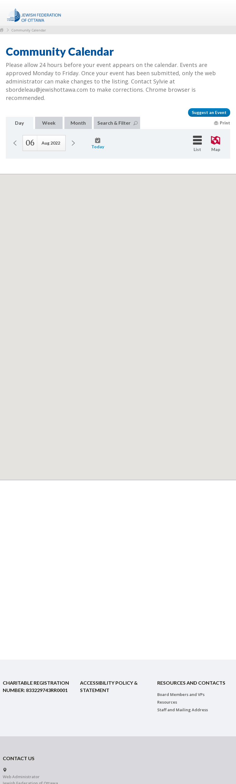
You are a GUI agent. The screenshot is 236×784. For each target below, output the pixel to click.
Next (73, 143)
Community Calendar (28, 30)
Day (19, 123)
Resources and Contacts (191, 683)
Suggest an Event (209, 112)
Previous (14, 143)
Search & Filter (117, 123)
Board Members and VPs (181, 694)
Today (97, 143)
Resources (167, 702)
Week (49, 123)
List (197, 144)
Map (215, 144)
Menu (223, 12)
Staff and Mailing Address (182, 709)
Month (78, 123)
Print (222, 122)
